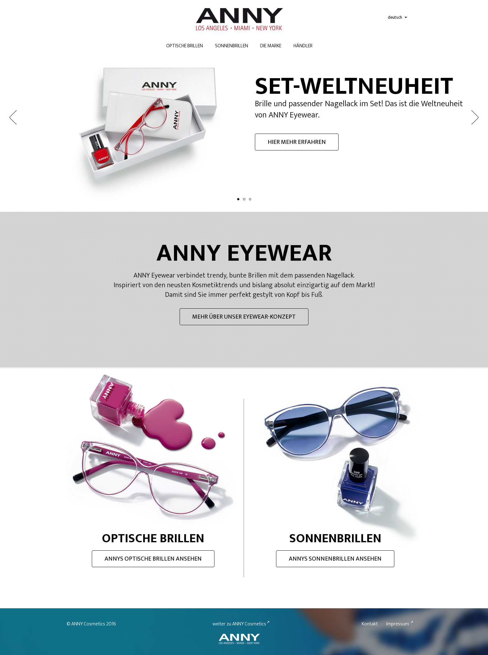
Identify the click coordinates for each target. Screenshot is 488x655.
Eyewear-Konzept (244, 318)
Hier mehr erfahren (297, 142)
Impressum (397, 605)
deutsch (397, 17)
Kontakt (370, 605)
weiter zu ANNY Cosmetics (239, 605)
